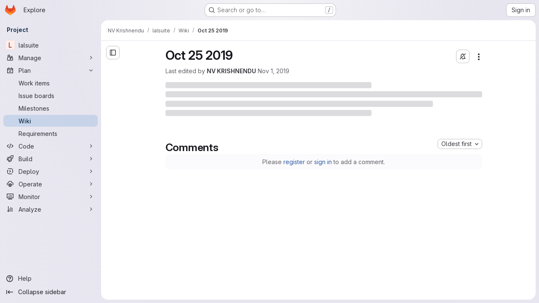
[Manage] (50, 58)
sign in (323, 161)
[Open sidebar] (113, 52)
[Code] (50, 146)
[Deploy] (50, 171)
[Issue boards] (50, 95)
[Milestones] (50, 108)
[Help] (50, 278)
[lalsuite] (50, 45)
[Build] (50, 159)
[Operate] (50, 184)
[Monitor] (50, 196)
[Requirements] (50, 133)
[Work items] (50, 83)
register (294, 161)
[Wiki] (50, 121)
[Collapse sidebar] (50, 292)
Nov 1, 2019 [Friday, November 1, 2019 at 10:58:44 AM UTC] (273, 70)
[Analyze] (50, 209)
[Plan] (50, 70)
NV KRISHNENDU (231, 70)
